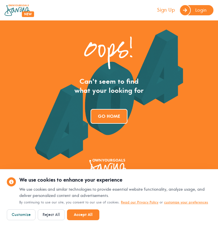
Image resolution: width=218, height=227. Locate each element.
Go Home (109, 116)
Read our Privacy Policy (139, 202)
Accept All (83, 214)
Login (193, 10)
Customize (21, 214)
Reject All (51, 214)
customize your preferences (186, 202)
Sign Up (166, 10)
